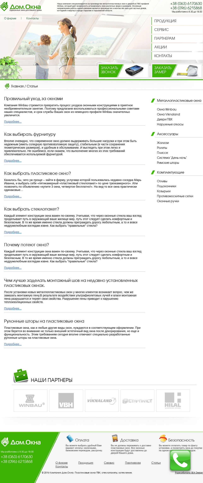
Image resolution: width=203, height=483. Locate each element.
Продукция (85, 462)
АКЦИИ (160, 47)
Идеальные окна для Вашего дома (26, 10)
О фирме (10, 18)
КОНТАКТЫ (163, 56)
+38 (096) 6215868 (186, 8)
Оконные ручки (168, 201)
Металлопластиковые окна (179, 101)
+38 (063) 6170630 (186, 3)
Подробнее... (13, 121)
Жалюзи (163, 142)
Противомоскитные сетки (175, 196)
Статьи (32, 86)
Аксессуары (167, 134)
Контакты (32, 18)
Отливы (162, 181)
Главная (17, 86)
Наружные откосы (170, 124)
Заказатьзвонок (109, 70)
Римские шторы (168, 162)
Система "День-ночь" (172, 157)
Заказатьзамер (163, 70)
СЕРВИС (161, 30)
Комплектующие (170, 172)
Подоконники (166, 186)
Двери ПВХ (165, 119)
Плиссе (162, 152)
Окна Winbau (166, 109)
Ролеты (162, 147)
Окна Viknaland (168, 114)
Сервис (109, 462)
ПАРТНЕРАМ (164, 38)
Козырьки (163, 191)
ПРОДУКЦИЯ (165, 21)
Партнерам (133, 462)
